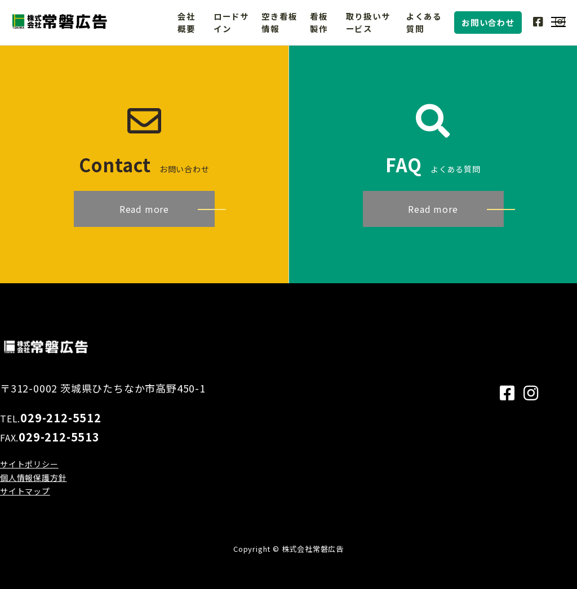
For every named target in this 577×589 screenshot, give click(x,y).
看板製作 (319, 22)
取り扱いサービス (368, 22)
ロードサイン (231, 22)
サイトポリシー (29, 464)
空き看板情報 (279, 22)
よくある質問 (424, 22)
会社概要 (186, 22)
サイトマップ (25, 491)
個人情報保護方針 (33, 477)
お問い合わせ (488, 22)
